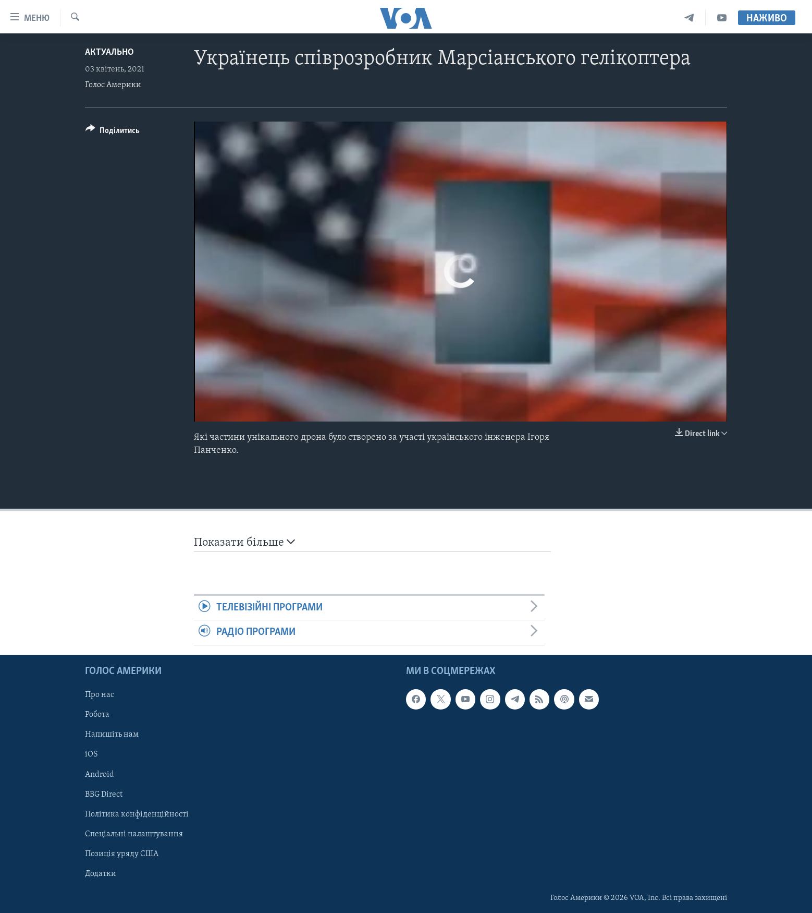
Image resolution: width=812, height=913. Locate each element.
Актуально (109, 52)
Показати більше (244, 542)
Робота (97, 715)
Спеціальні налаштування (134, 834)
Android (99, 774)
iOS (91, 754)
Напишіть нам (112, 734)
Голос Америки (113, 85)
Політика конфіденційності (137, 814)
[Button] (112, 132)
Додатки (100, 873)
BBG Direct (103, 794)
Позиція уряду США (121, 853)
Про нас (99, 695)
